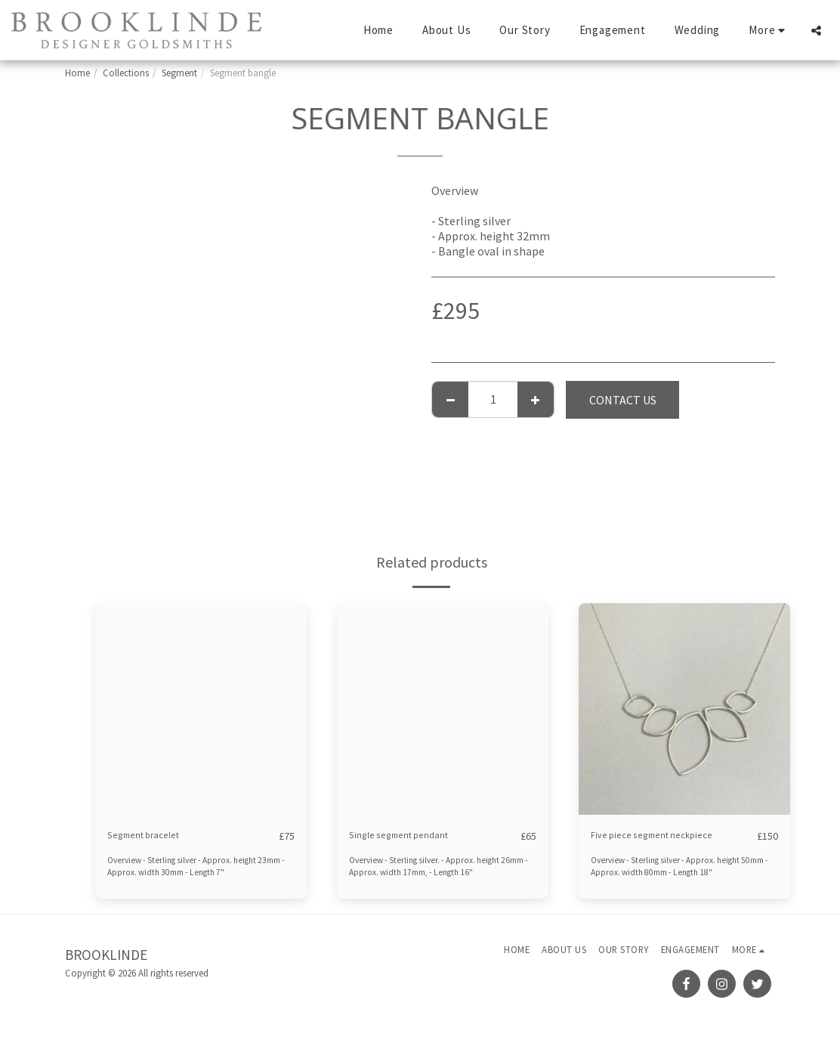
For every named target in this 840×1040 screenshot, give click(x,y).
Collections (126, 73)
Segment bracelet (154, 835)
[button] (816, 30)
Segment (179, 73)
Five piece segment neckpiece (667, 835)
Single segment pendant (413, 835)
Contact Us (622, 399)
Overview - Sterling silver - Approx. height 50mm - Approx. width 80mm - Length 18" (675, 866)
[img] (201, 709)
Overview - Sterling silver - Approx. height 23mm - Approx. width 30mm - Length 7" (189, 866)
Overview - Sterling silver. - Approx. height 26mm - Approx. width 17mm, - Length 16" (434, 866)
